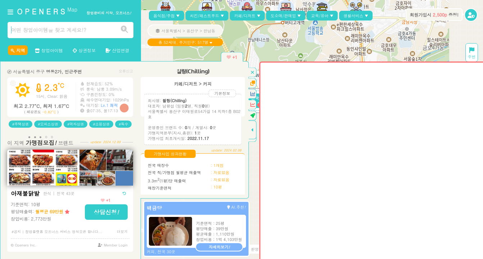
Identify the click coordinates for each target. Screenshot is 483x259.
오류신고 (126, 71)
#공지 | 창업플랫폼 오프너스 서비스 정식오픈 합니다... (57, 231)
